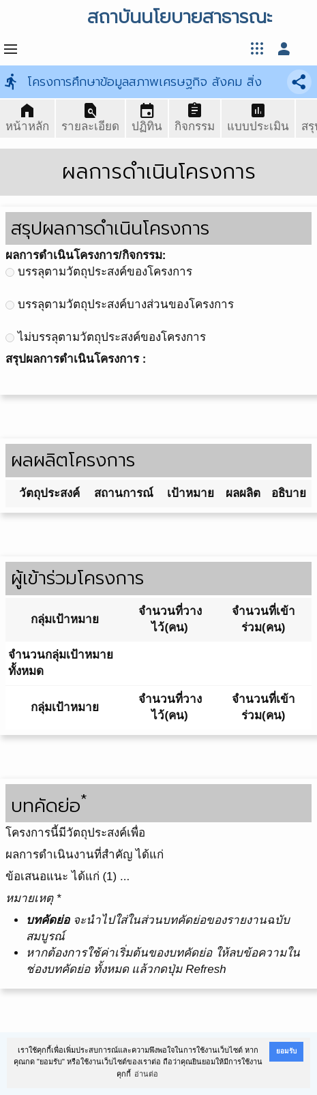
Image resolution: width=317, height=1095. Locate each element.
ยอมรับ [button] (286, 1051)
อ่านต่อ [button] (146, 1074)
